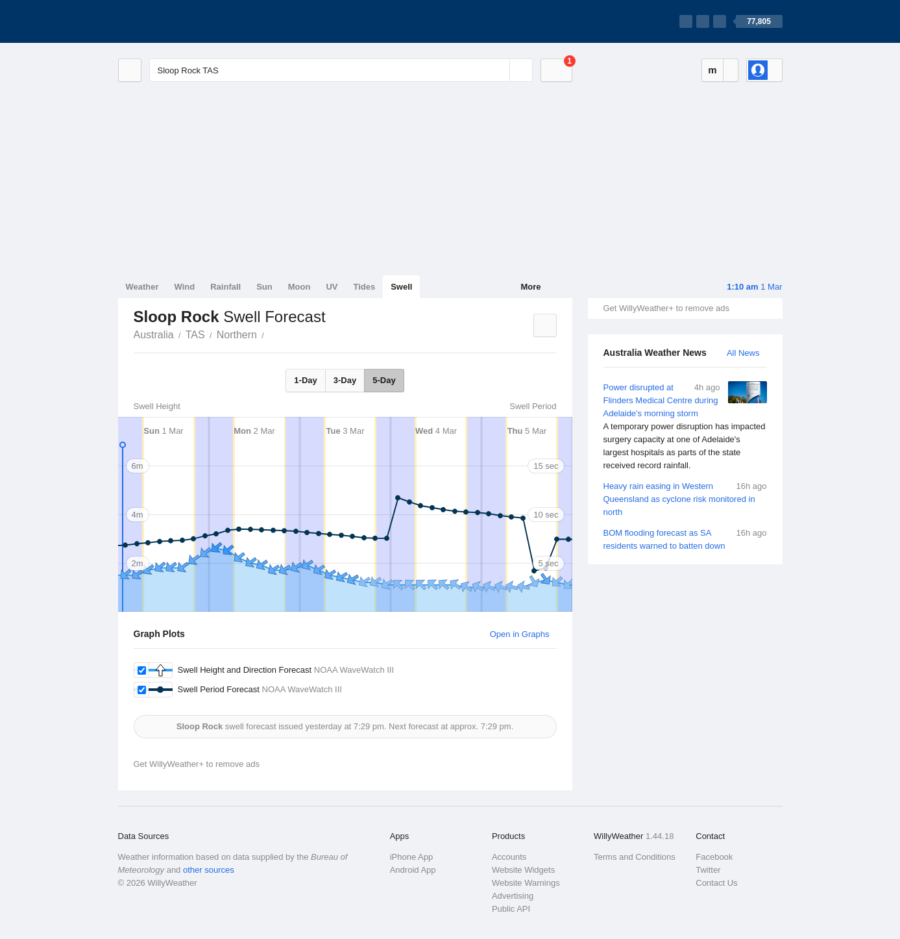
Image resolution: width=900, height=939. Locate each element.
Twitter (708, 870)
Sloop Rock (271, 334)
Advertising (512, 896)
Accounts (509, 857)
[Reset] (498, 70)
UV (331, 287)
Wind (185, 287)
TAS (195, 334)
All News (743, 353)
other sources (208, 870)
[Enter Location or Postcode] (341, 70)
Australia (154, 334)
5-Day (383, 380)
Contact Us (716, 883)
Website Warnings (526, 883)
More (530, 287)
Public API (511, 909)
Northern (237, 334)
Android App (413, 870)
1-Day (305, 380)
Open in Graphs (520, 634)
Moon (299, 287)
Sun (264, 287)
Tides (364, 287)
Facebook (714, 857)
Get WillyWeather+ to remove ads (666, 308)
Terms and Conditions (634, 857)
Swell (401, 287)
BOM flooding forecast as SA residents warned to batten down (685, 539)
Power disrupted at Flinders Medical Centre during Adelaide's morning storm (685, 426)
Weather (142, 287)
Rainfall (225, 287)
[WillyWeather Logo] (179, 21)
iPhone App (411, 857)
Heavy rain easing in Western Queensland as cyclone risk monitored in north (685, 498)
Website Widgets (523, 870)
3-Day (345, 380)
